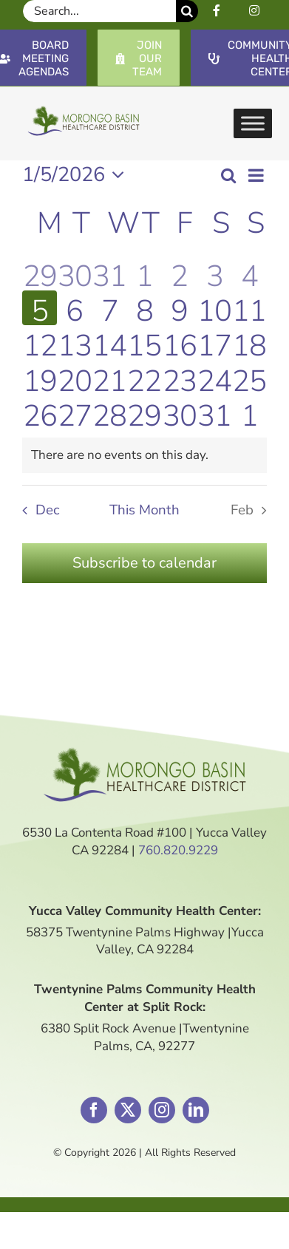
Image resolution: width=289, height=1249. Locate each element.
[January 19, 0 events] (39, 378)
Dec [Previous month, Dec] (47, 510)
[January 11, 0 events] (249, 307)
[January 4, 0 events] (249, 273)
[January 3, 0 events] (214, 273)
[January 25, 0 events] (249, 378)
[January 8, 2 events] (144, 307)
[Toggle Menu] (253, 123)
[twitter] (128, 1110)
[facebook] (94, 1110)
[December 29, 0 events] (39, 273)
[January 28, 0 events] (109, 412)
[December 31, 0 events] (109, 273)
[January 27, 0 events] (74, 412)
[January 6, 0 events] (74, 307)
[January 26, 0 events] (39, 412)
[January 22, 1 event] (144, 378)
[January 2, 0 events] (179, 273)
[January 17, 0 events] (214, 342)
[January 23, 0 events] (179, 378)
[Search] (187, 11)
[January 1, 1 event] (144, 273)
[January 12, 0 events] (39, 342)
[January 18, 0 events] (249, 342)
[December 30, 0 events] (74, 273)
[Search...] (99, 11)
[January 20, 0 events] (74, 378)
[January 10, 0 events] (214, 307)
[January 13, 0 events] (74, 342)
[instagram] (162, 1110)
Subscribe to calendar (144, 563)
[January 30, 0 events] (179, 412)
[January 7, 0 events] (109, 307)
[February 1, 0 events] (249, 412)
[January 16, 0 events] (179, 342)
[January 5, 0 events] (39, 307)
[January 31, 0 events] (214, 412)
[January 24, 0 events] (214, 378)
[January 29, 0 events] (144, 412)
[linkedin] (196, 1110)
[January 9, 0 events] (179, 307)
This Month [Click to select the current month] (144, 510)
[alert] (144, 455)
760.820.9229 (178, 850)
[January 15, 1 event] (144, 342)
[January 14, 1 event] (109, 342)
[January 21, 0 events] (109, 378)
